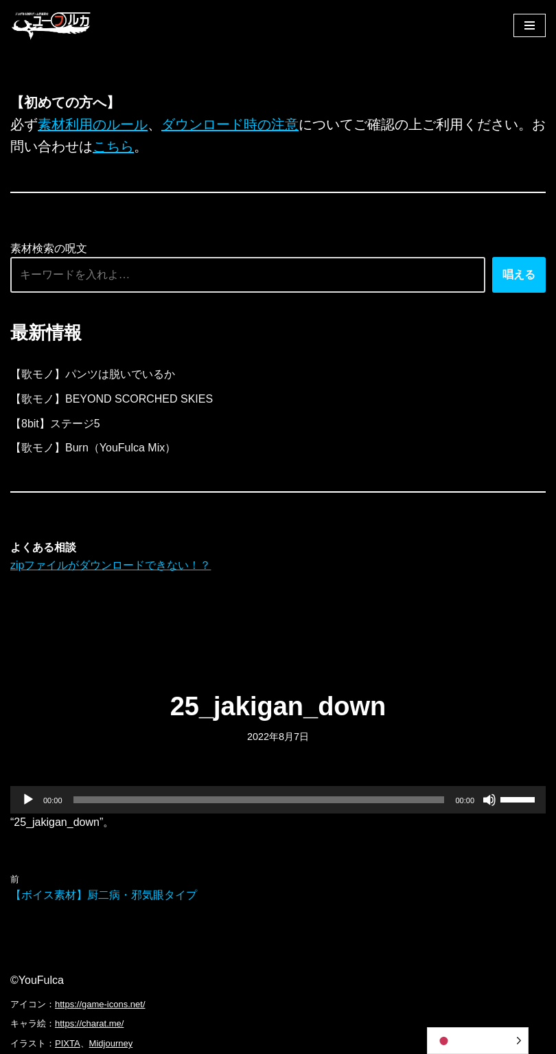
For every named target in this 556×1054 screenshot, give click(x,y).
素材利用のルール (93, 124)
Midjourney (111, 1043)
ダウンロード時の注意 (230, 124)
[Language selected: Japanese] (478, 1040)
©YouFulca (37, 980)
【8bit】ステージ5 (55, 423)
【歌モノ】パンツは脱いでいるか (92, 374)
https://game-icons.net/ (100, 1004)
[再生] (28, 800)
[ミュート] (489, 800)
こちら (113, 146)
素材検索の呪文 (48, 248)
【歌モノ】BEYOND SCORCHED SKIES (111, 399)
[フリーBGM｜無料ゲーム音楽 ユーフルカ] (51, 25)
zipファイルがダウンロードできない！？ (110, 565)
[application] (278, 800)
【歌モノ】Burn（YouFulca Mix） (93, 447)
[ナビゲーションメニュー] (529, 25)
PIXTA (67, 1043)
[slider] (259, 799)
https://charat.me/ (89, 1023)
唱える (518, 274)
